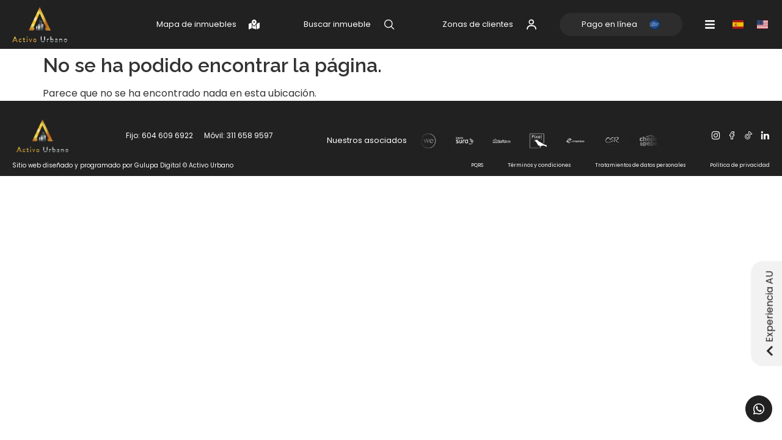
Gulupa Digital (157, 165)
